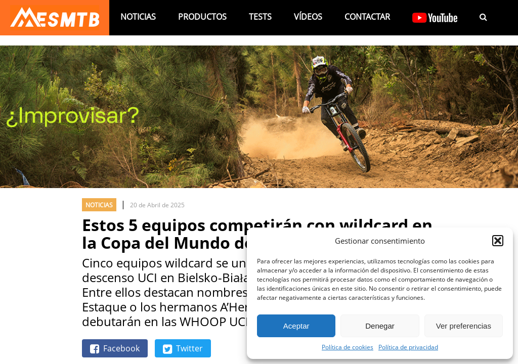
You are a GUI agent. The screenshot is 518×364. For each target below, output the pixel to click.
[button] (498, 241)
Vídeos (308, 16)
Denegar (380, 326)
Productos (202, 16)
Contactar (367, 16)
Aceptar (296, 326)
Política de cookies (347, 347)
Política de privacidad (408, 347)
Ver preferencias (463, 326)
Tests (260, 16)
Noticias (138, 16)
